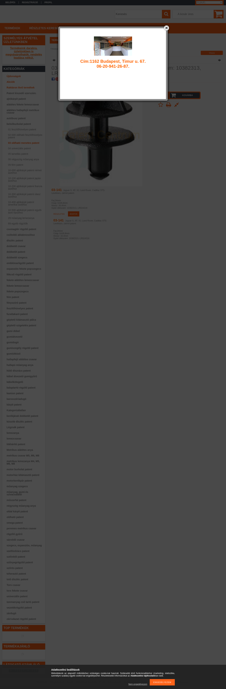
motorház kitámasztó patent (23, 475)
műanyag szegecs (17, 486)
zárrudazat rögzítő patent (21, 619)
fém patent (13, 297)
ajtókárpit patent (16, 98)
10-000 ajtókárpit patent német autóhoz (25, 171)
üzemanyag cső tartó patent (23, 602)
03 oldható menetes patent (23, 142)
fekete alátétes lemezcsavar (23, 280)
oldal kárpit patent (17, 511)
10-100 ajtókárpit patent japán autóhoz (24, 179)
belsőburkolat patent (19, 124)
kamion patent (15, 393)
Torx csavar (13, 585)
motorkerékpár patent (19, 480)
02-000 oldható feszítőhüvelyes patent (25, 136)
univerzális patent (17, 596)
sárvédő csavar (16, 539)
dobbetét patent (16, 251)
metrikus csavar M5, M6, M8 (23, 455)
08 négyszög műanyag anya (23, 159)
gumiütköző (14, 353)
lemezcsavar (14, 438)
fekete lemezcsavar (18, 285)
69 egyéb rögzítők (18, 223)
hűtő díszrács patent (19, 370)
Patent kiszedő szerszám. (22, 93)
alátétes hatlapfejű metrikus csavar (23, 111)
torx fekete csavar (17, 590)
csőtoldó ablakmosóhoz (21, 234)
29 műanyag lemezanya (21, 218)
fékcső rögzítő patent (19, 274)
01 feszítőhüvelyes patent (22, 129)
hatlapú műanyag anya (20, 365)
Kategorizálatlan (16, 410)
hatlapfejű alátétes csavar (22, 359)
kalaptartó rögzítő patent (21, 387)
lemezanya (13, 433)
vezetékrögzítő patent (19, 607)
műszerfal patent (16, 500)
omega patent (15, 522)
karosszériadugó (16, 399)
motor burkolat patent (19, 469)
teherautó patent (16, 573)
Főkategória (56, 49)
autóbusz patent (16, 118)
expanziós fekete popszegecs (24, 268)
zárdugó (11, 613)
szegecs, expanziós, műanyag (24, 545)
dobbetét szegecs (17, 257)
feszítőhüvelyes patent (20, 308)
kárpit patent (14, 404)
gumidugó (13, 342)
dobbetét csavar (16, 246)
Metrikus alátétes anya (20, 449)
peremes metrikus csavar (21, 528)
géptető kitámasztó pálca (21, 319)
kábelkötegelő (15, 382)
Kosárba (187, 95)
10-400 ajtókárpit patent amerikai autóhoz (21, 203)
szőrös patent (15, 568)
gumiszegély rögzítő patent (22, 348)
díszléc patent (15, 240)
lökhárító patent (16, 444)
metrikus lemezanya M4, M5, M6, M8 (23, 462)
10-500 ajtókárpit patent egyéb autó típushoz (24, 211)
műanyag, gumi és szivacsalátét (17, 493)
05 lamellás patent (18, 153)
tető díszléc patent (17, 579)
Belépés (10, 2)
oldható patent (15, 517)
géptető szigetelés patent (21, 325)
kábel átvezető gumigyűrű (22, 376)
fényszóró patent (16, 302)
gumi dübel (13, 331)
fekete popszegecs (18, 291)
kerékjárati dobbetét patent (22, 416)
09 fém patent (15, 164)
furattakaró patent (17, 314)
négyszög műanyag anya (21, 505)
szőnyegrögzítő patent (20, 562)
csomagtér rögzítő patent (21, 229)
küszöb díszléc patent (19, 421)
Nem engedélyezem (137, 684)
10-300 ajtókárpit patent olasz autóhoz (24, 195)
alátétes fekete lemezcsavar (23, 104)
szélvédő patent (16, 556)
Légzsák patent (16, 427)
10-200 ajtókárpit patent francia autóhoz (25, 187)
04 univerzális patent (19, 148)
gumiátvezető (14, 336)
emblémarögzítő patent (20, 263)
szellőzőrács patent (18, 551)
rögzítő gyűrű (14, 534)
